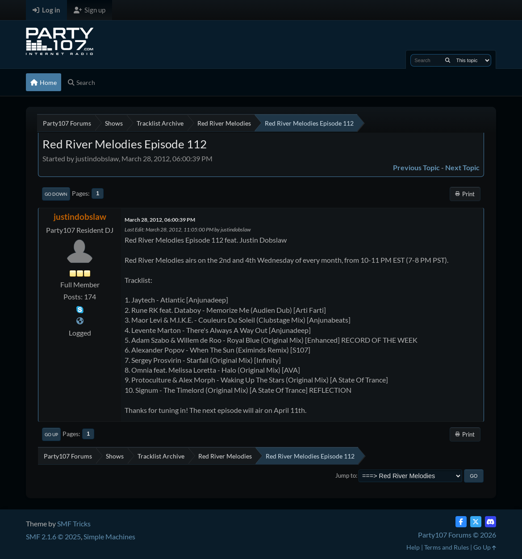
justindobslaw (80, 216)
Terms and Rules (446, 547)
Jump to (345, 475)
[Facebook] (461, 521)
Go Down (56, 194)
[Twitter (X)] (475, 521)
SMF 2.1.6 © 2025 (53, 536)
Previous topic (416, 167)
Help (413, 547)
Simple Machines (109, 536)
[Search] (448, 60)
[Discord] (490, 521)
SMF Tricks (74, 523)
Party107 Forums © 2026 (457, 534)
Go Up (51, 434)
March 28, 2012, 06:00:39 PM (160, 220)
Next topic (462, 167)
